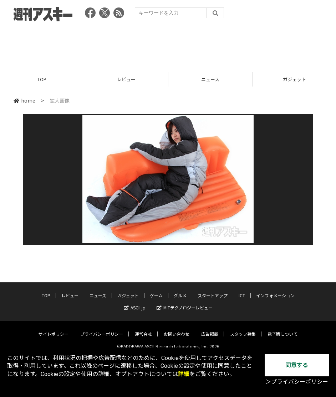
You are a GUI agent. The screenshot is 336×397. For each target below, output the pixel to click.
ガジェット (128, 290)
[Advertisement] (168, 44)
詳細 (183, 374)
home (24, 100)
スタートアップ (213, 290)
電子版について (282, 328)
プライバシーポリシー (101, 328)
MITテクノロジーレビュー (185, 302)
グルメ (180, 290)
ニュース (210, 79)
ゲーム (156, 290)
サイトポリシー (53, 328)
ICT (242, 290)
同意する (296, 365)
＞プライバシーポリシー (296, 381)
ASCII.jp (135, 302)
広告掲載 (209, 328)
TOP (41, 79)
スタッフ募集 (243, 328)
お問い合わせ (176, 328)
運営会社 (143, 328)
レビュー (126, 79)
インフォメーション (275, 290)
